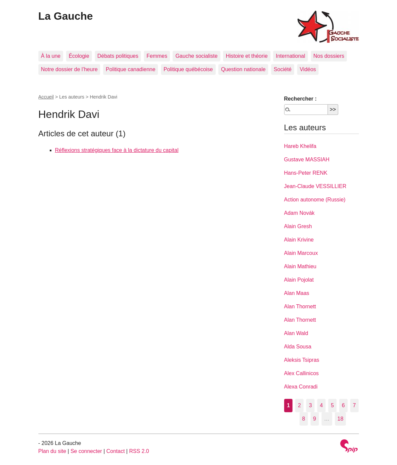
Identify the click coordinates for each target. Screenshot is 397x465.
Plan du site (52, 451)
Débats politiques (118, 56)
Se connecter (86, 451)
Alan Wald (296, 333)
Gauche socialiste (196, 56)
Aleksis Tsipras (302, 360)
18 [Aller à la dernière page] (341, 419)
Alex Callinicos (301, 373)
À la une (51, 56)
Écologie (79, 56)
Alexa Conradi (301, 387)
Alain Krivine (299, 240)
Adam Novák (299, 213)
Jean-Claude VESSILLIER (315, 186)
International (290, 56)
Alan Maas (297, 293)
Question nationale (243, 69)
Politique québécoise (188, 69)
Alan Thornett (300, 306)
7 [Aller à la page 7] (354, 405)
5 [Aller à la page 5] (332, 405)
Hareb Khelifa (300, 146)
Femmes (157, 56)
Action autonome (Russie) (315, 199)
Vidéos (308, 69)
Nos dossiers (329, 56)
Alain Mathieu (300, 266)
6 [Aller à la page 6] (343, 405)
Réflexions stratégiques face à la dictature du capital (117, 150)
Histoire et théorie (246, 56)
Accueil (46, 97)
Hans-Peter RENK (306, 173)
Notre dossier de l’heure (69, 69)
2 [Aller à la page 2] (299, 405)
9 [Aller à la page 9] (314, 419)
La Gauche (65, 16)
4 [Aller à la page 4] (321, 405)
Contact (115, 451)
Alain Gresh (298, 226)
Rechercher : (300, 99)
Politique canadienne (131, 69)
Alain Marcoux (301, 253)
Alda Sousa (298, 346)
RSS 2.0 (139, 451)
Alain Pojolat (299, 280)
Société (282, 69)
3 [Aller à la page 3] (310, 405)
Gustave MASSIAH (307, 159)
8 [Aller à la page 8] (303, 419)
